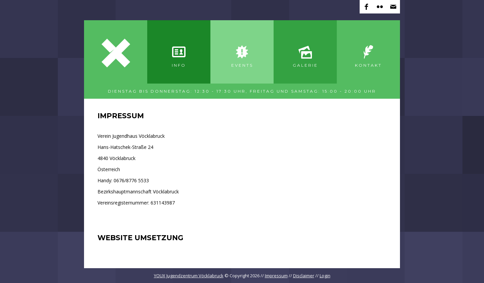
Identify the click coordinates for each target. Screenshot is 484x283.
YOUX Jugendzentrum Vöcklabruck (189, 276)
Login (325, 276)
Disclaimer (303, 276)
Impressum (276, 276)
